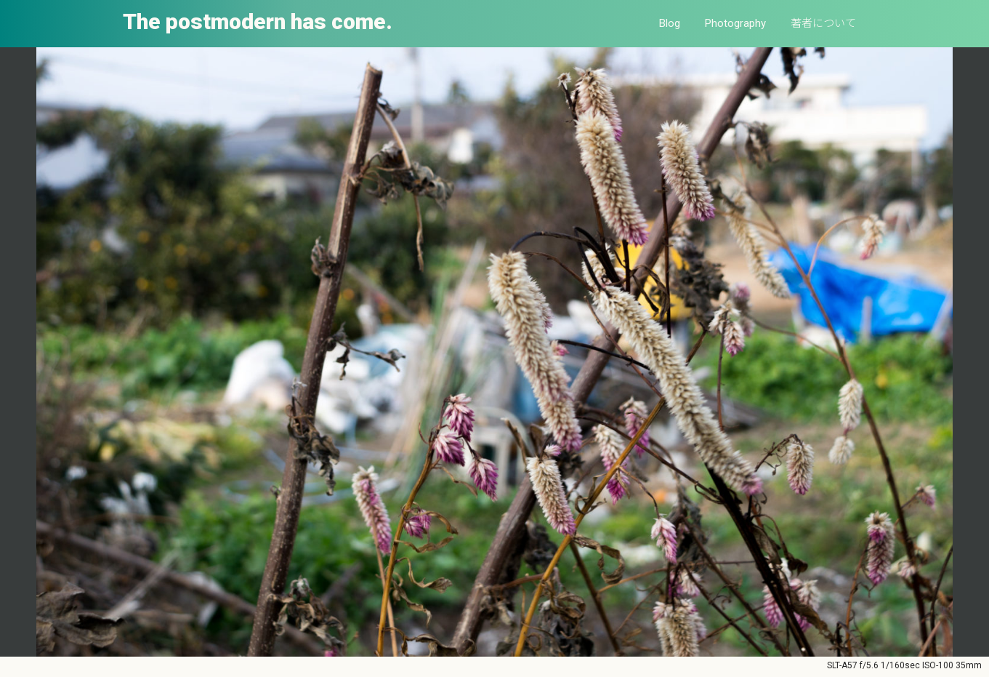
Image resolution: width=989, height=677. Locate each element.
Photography (735, 23)
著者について (823, 23)
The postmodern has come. (257, 21)
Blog (669, 23)
